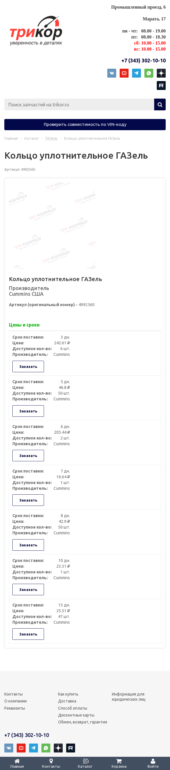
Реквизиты (14, 708)
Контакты (13, 694)
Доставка (67, 701)
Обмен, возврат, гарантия (82, 722)
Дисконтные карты (76, 715)
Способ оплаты (72, 708)
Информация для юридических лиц (129, 697)
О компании (15, 701)
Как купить (68, 694)
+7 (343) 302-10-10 (143, 60)
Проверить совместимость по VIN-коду (85, 124)
